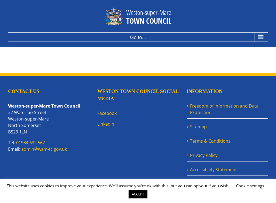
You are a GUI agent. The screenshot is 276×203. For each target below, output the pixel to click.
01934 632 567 (30, 143)
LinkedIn (105, 124)
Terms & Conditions (210, 141)
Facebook (107, 113)
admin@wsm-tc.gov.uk (44, 149)
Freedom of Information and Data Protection (224, 109)
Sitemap (198, 127)
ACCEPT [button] (138, 194)
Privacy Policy (204, 155)
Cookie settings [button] (250, 185)
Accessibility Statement (213, 170)
